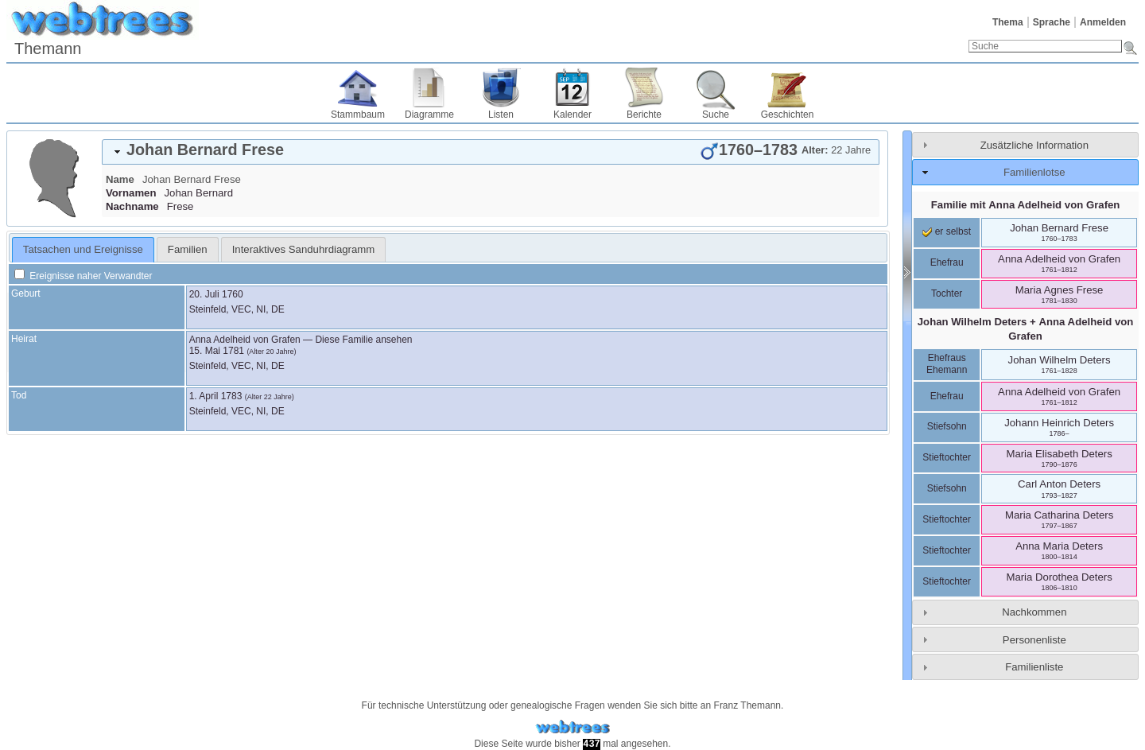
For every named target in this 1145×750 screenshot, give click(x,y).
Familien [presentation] (188, 249)
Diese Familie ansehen (363, 339)
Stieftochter (946, 457)
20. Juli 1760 (216, 294)
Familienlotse (1034, 172)
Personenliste (1034, 640)
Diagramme (429, 114)
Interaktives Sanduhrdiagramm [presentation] (303, 249)
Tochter (946, 293)
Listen (501, 114)
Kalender (572, 114)
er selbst (946, 231)
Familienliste (1034, 667)
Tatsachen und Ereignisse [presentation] (83, 249)
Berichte (644, 114)
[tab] (490, 152)
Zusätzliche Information (1034, 145)
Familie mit (1025, 205)
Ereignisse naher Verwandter (83, 276)
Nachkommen (1034, 612)
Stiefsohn (947, 426)
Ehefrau (947, 262)
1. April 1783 (216, 396)
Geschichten (787, 114)
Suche (715, 114)
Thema (1007, 22)
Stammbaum (358, 114)
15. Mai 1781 (216, 350)
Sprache (1051, 22)
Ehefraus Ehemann (946, 364)
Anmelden (1103, 22)
